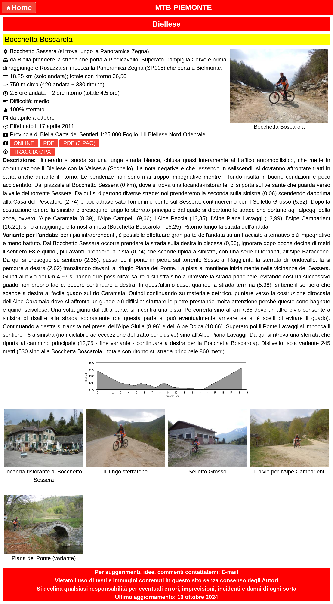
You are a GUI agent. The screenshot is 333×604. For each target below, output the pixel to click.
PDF (48, 143)
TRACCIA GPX (32, 152)
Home (19, 7)
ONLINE (24, 143)
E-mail (230, 572)
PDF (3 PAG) (79, 143)
